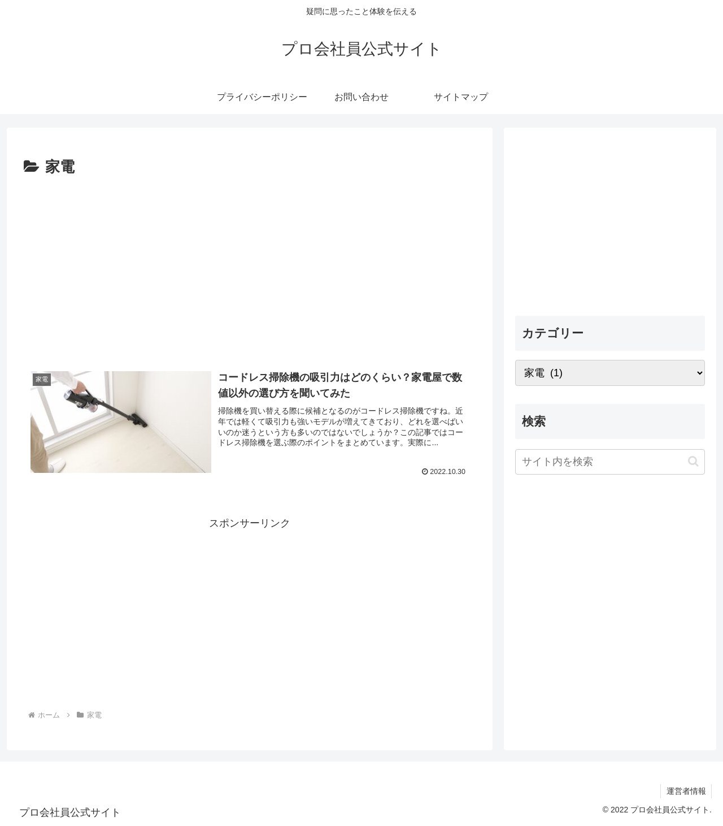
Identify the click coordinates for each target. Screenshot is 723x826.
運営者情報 (685, 790)
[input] (610, 462)
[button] (693, 461)
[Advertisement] (250, 265)
